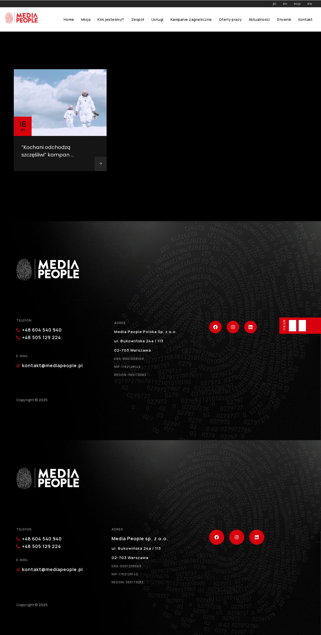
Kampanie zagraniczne (191, 19)
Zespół (137, 19)
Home (69, 19)
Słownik (284, 19)
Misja (86, 19)
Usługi (157, 19)
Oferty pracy (230, 19)
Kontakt (305, 19)
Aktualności (259, 19)
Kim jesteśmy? (111, 19)
